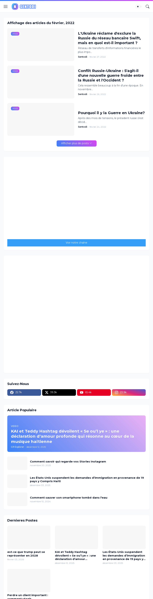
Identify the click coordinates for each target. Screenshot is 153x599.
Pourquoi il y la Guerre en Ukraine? (111, 113)
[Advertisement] (76, 314)
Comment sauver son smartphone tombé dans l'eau (68, 497)
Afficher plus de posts (75, 143)
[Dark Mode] (139, 6)
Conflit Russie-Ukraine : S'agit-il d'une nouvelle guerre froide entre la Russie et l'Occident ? (111, 75)
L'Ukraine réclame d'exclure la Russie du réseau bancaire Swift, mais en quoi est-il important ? (109, 38)
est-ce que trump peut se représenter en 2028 (26, 553)
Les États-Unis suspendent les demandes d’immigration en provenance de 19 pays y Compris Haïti (87, 479)
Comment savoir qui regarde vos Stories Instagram (68, 461)
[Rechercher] (147, 6)
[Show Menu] (5, 6)
